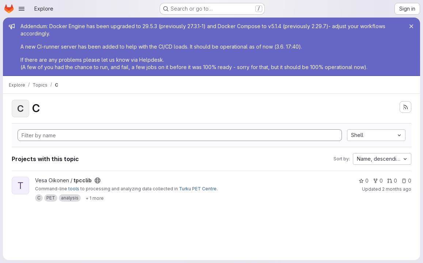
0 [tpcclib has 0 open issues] (406, 181)
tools (73, 188)
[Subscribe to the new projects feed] (405, 107)
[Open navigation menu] (21, 9)
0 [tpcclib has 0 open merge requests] (392, 181)
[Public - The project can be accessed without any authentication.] (97, 180)
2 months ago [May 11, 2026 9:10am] (396, 189)
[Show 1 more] (94, 198)
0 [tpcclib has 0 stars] (364, 181)
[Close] (411, 26)
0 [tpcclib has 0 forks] (378, 181)
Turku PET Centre (198, 188)
